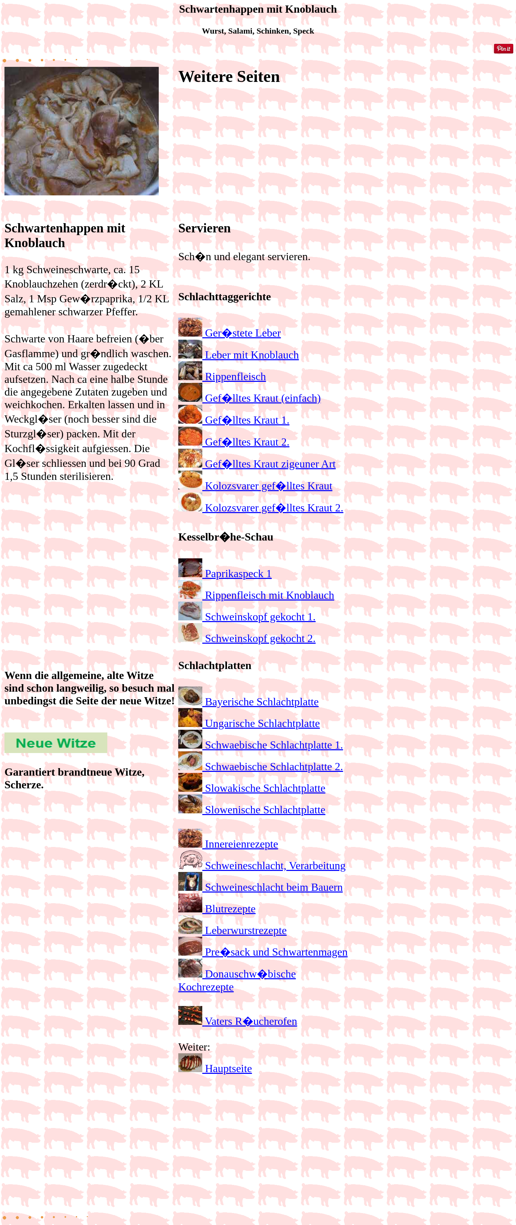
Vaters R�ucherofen (251, 1021)
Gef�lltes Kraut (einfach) (263, 398)
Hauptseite (228, 1068)
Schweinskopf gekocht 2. (260, 638)
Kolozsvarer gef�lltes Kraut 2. (274, 507)
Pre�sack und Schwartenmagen (276, 952)
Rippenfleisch (235, 376)
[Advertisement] (90, 556)
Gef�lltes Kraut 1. (247, 420)
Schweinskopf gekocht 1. (260, 616)
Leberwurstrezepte (246, 930)
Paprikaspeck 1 (238, 573)
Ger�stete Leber (243, 333)
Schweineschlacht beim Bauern (274, 887)
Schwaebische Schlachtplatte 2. (274, 766)
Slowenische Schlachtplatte (265, 809)
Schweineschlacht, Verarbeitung (275, 865)
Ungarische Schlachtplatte (262, 723)
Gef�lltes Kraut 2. (247, 442)
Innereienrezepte (241, 844)
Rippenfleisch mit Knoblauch (269, 595)
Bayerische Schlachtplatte (262, 701)
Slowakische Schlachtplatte (265, 788)
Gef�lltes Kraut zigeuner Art (270, 464)
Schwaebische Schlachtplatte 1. (274, 745)
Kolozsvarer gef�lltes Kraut (268, 486)
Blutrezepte (230, 908)
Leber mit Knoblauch (252, 355)
